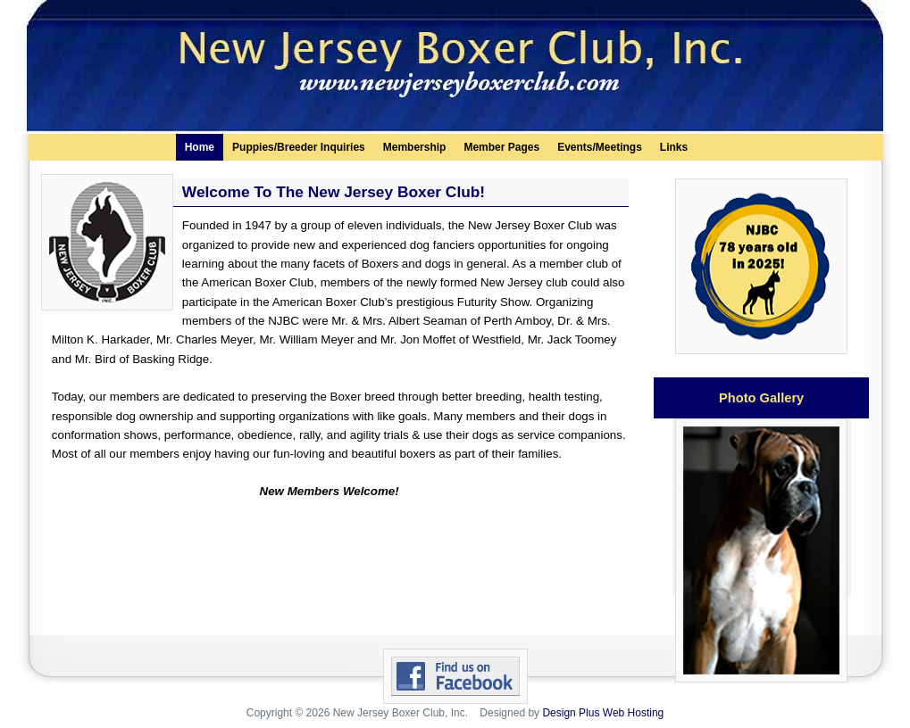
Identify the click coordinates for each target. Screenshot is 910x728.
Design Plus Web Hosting (603, 713)
